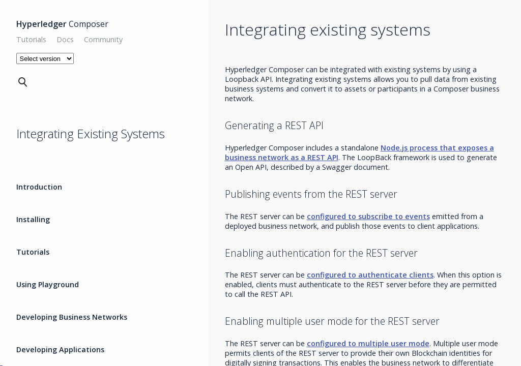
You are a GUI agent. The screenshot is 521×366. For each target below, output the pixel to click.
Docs (65, 39)
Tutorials (31, 39)
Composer (62, 23)
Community (103, 39)
